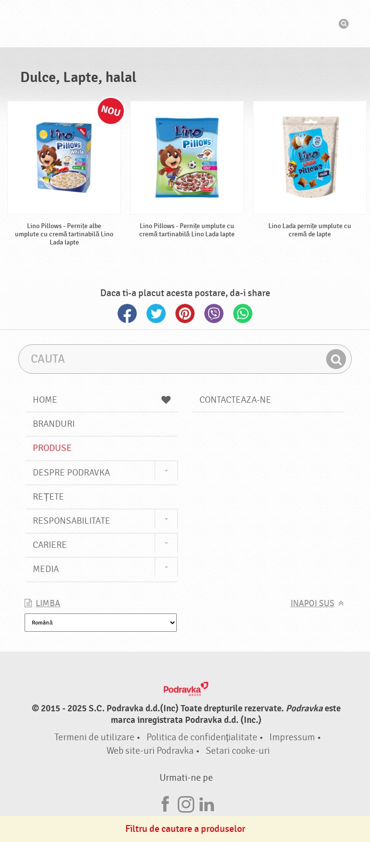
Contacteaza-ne (235, 399)
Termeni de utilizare (94, 737)
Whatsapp (242, 313)
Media (46, 569)
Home (102, 399)
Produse (52, 448)
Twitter (156, 313)
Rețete (48, 496)
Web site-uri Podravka (150, 750)
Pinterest (185, 313)
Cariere (50, 545)
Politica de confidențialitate (202, 737)
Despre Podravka (71, 472)
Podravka (185, 23)
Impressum (292, 737)
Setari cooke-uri (238, 750)
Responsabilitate (71, 521)
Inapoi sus (312, 603)
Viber (214, 313)
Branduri (54, 424)
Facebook (127, 313)
